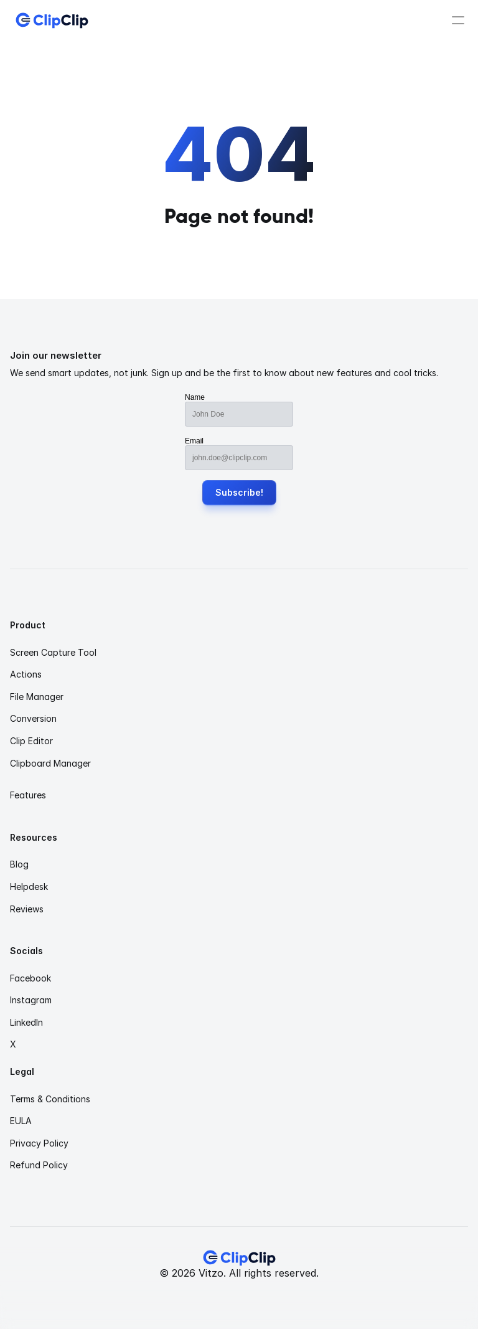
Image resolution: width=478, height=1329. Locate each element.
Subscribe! (239, 492)
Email (194, 441)
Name (195, 397)
